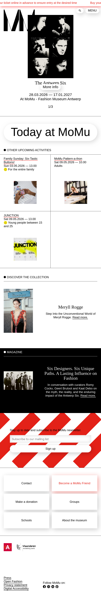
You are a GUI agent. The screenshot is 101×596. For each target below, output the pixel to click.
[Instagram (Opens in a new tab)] (48, 587)
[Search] (80, 10)
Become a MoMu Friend (74, 483)
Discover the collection (28, 277)
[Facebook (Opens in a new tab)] (44, 587)
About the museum (74, 520)
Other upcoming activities (29, 150)
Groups (74, 501)
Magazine (14, 352)
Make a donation (26, 501)
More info (50, 87)
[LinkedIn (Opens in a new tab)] (52, 587)
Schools (26, 520)
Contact (26, 483)
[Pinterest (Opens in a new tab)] (57, 587)
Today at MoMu (50, 131)
